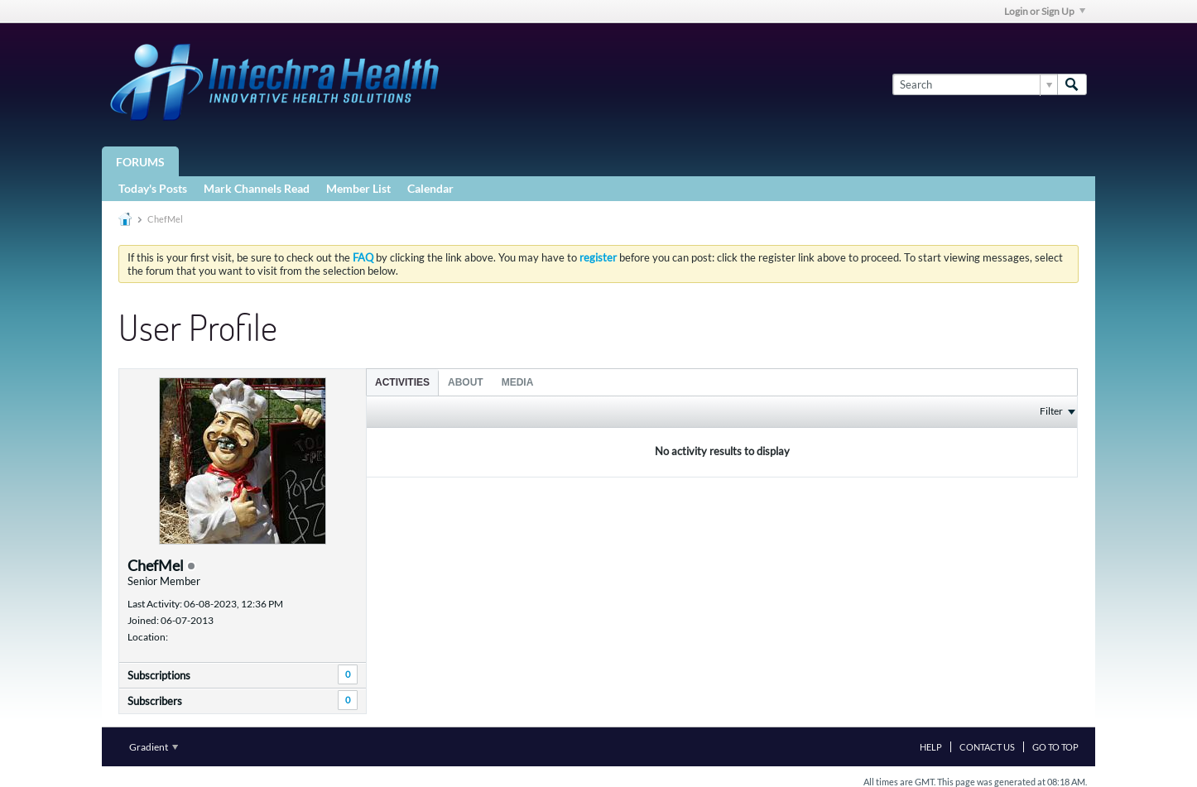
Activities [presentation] (402, 382)
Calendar (430, 188)
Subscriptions (158, 675)
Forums (140, 162)
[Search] (974, 84)
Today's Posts (152, 188)
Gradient (153, 747)
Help (931, 746)
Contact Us (987, 746)
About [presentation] (465, 382)
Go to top (1055, 746)
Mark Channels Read (257, 188)
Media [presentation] (518, 382)
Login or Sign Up (1044, 11)
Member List (358, 188)
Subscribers (154, 701)
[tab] (402, 382)
